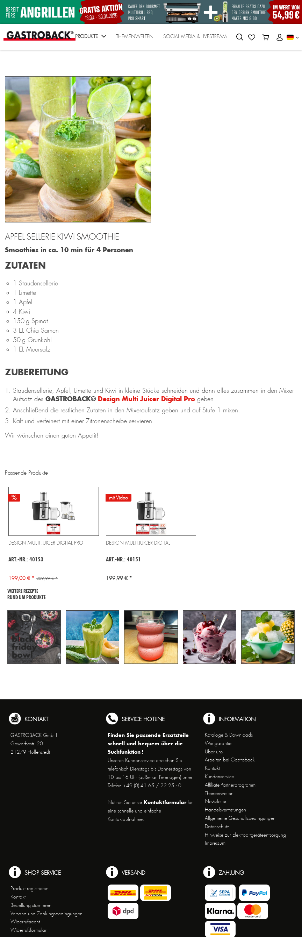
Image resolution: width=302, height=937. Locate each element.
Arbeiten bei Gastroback (230, 760)
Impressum (215, 843)
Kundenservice (219, 776)
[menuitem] (90, 38)
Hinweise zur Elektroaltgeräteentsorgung (245, 835)
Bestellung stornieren (30, 905)
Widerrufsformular (28, 930)
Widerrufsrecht (25, 921)
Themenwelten (219, 793)
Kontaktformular (165, 802)
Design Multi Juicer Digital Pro (146, 399)
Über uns (214, 751)
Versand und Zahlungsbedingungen (46, 913)
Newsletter (215, 801)
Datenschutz (217, 826)
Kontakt (212, 768)
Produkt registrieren (29, 888)
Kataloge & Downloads (229, 735)
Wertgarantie (218, 743)
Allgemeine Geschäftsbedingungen (240, 818)
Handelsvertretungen (225, 810)
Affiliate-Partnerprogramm (230, 785)
